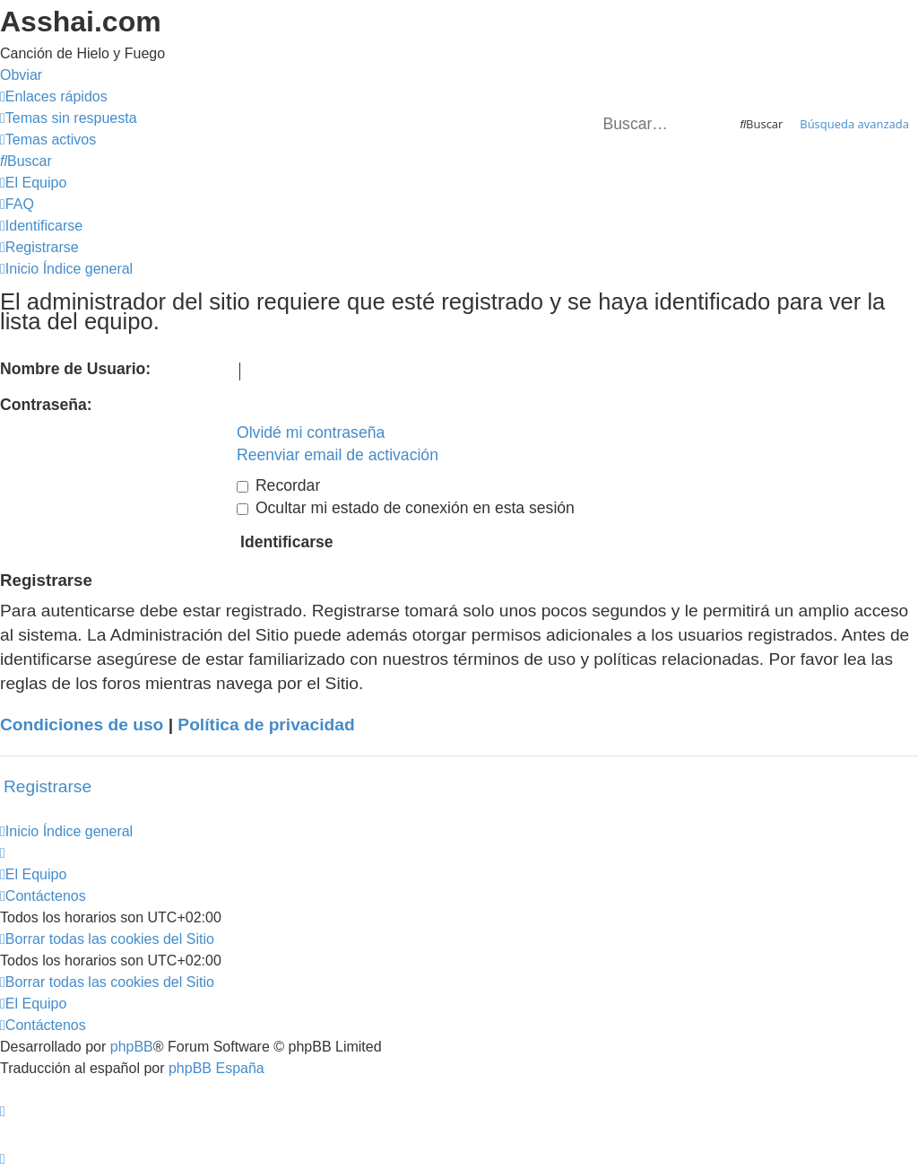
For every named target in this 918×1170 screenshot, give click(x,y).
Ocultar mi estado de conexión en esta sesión (406, 508)
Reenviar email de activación (337, 455)
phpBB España (216, 1068)
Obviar (21, 75)
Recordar (278, 485)
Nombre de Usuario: (75, 369)
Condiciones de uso (81, 724)
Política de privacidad (266, 724)
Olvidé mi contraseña (311, 432)
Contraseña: (46, 405)
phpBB (131, 1046)
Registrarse (47, 786)
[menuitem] (68, 118)
